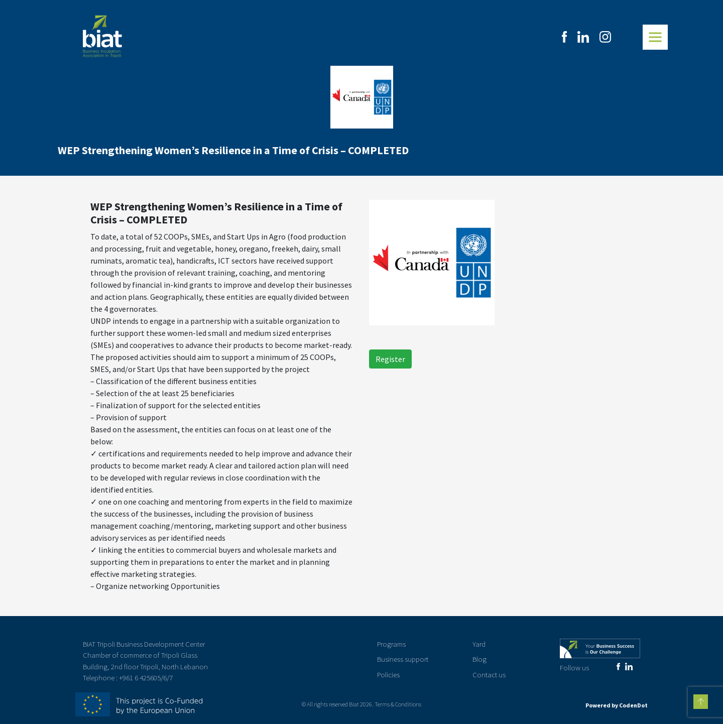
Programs (391, 644)
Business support (402, 659)
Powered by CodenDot (616, 705)
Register (390, 359)
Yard (479, 644)
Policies (388, 674)
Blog (479, 659)
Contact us (489, 674)
